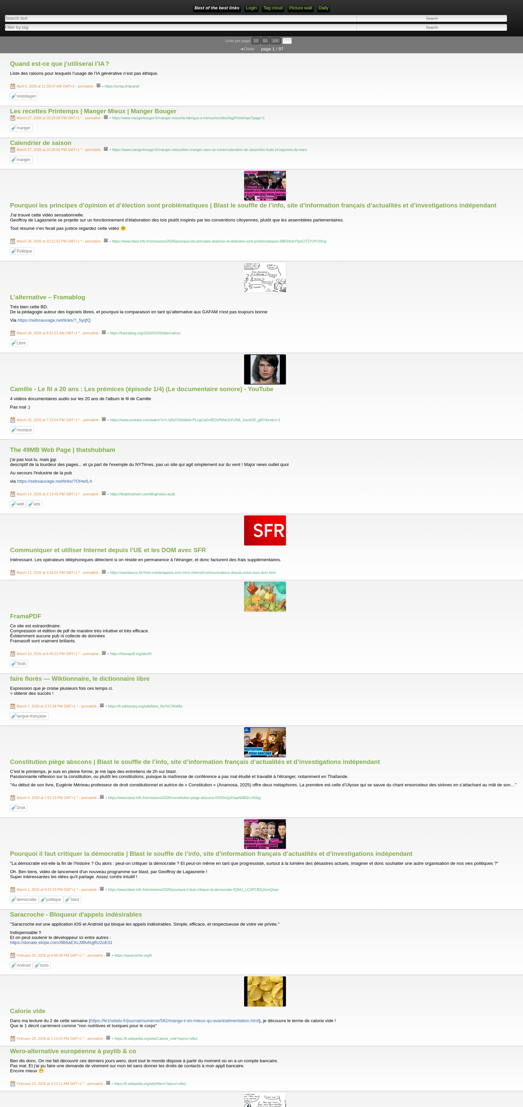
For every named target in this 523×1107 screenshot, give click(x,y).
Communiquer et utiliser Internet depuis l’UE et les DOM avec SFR (108, 550)
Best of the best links (217, 7)
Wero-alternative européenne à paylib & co (73, 1051)
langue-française (31, 716)
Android (23, 965)
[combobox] (127, 27)
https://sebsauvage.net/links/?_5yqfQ (54, 320)
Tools (21, 663)
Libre (21, 343)
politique (53, 899)
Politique (24, 251)
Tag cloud (273, 7)
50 (265, 41)
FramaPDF (25, 616)
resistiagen (26, 96)
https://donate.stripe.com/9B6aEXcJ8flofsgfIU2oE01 (61, 942)
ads (37, 504)
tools (44, 965)
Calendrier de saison (41, 142)
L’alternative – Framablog (47, 297)
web (20, 504)
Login (251, 7)
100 (275, 41)
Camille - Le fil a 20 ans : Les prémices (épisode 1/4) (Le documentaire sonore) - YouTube (142, 388)
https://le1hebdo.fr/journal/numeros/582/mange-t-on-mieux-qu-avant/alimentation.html (174, 1020)
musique (24, 430)
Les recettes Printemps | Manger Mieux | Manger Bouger (93, 111)
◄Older (247, 48)
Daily (324, 7)
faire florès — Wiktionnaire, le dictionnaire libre (80, 678)
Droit (21, 807)
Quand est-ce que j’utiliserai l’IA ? (59, 63)
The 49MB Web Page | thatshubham (62, 449)
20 (256, 41)
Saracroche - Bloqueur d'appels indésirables (76, 914)
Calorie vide (27, 1010)
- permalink (55, 86)
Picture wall (300, 7)
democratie (26, 899)
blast (75, 899)
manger (23, 128)
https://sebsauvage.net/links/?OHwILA (54, 481)
